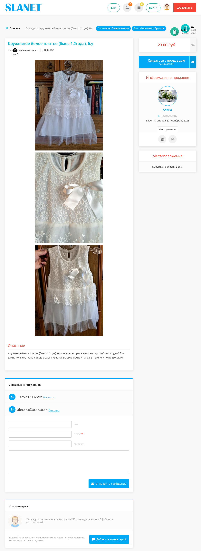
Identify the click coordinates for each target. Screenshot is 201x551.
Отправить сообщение (108, 484)
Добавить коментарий (109, 540)
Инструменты (167, 129)
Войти (153, 7)
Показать (48, 398)
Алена (167, 110)
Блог (114, 7)
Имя (75, 424)
